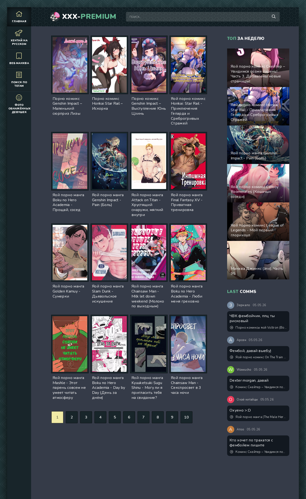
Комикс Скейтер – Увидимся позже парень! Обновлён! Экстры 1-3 (258, 387)
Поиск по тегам (19, 79)
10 (186, 417)
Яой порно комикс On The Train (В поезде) (258, 357)
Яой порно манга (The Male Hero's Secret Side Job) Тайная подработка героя (258, 417)
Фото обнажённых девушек (19, 104)
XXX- (89, 17)
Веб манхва (19, 58)
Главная (19, 16)
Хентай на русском (19, 37)
